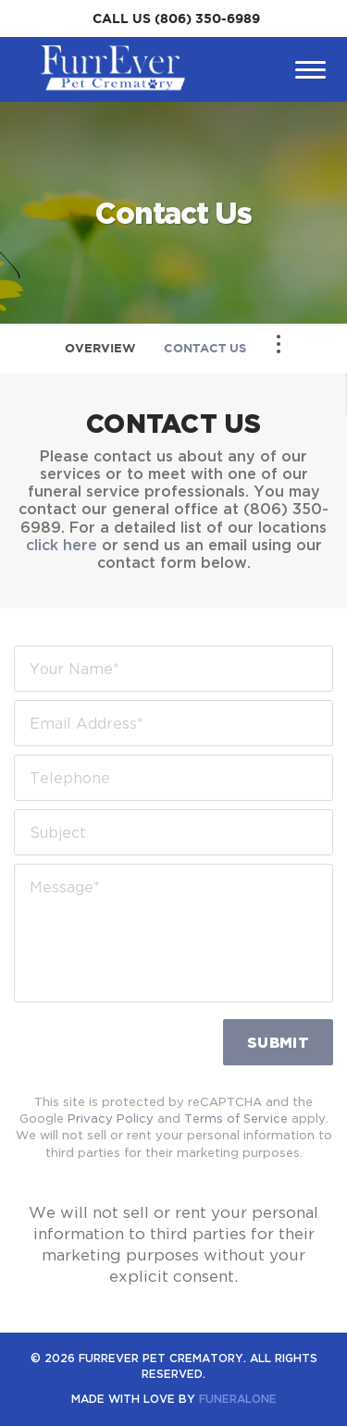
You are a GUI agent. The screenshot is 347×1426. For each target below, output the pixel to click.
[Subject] (173, 832)
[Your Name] (173, 668)
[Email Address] (173, 723)
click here (61, 544)
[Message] (173, 933)
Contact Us (205, 348)
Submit (278, 1042)
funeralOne (238, 1399)
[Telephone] (173, 778)
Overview (100, 348)
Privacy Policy (111, 1118)
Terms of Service (236, 1118)
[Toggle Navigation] (278, 344)
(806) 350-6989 (207, 18)
